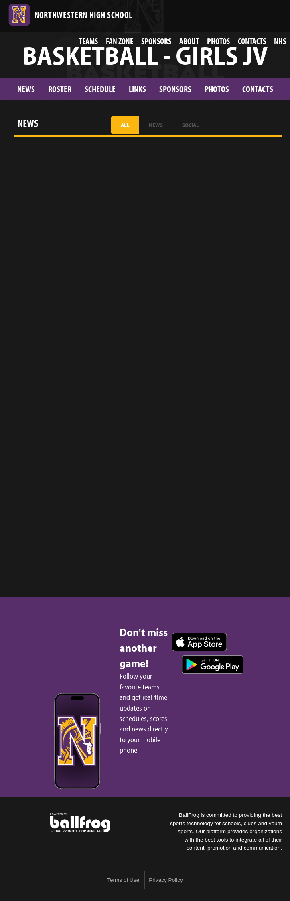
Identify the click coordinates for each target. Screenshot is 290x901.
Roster (59, 89)
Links (137, 89)
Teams (88, 41)
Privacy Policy (166, 880)
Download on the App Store (199, 642)
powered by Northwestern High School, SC (80, 822)
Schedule (100, 89)
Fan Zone (119, 41)
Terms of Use (123, 880)
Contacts (252, 41)
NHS (280, 41)
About (189, 41)
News (26, 89)
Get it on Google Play (212, 664)
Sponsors (156, 41)
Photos (218, 41)
